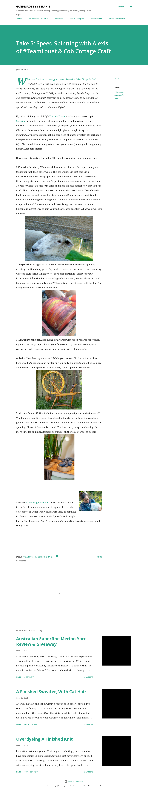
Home (18, 18)
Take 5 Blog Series (85, 79)
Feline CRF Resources (116, 18)
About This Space (76, 18)
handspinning (119, 95)
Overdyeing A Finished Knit (44, 739)
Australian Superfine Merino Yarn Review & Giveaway (51, 641)
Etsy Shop (58, 18)
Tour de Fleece (57, 116)
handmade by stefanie (33, 6)
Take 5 (116, 98)
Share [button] (117, 79)
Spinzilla (21, 120)
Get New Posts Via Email (37, 18)
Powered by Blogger (74, 781)
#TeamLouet (118, 92)
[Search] (121, 6)
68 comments (29, 677)
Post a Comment (30, 724)
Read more (88, 677)
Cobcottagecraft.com (37, 502)
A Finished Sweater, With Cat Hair (51, 691)
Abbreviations (95, 18)
